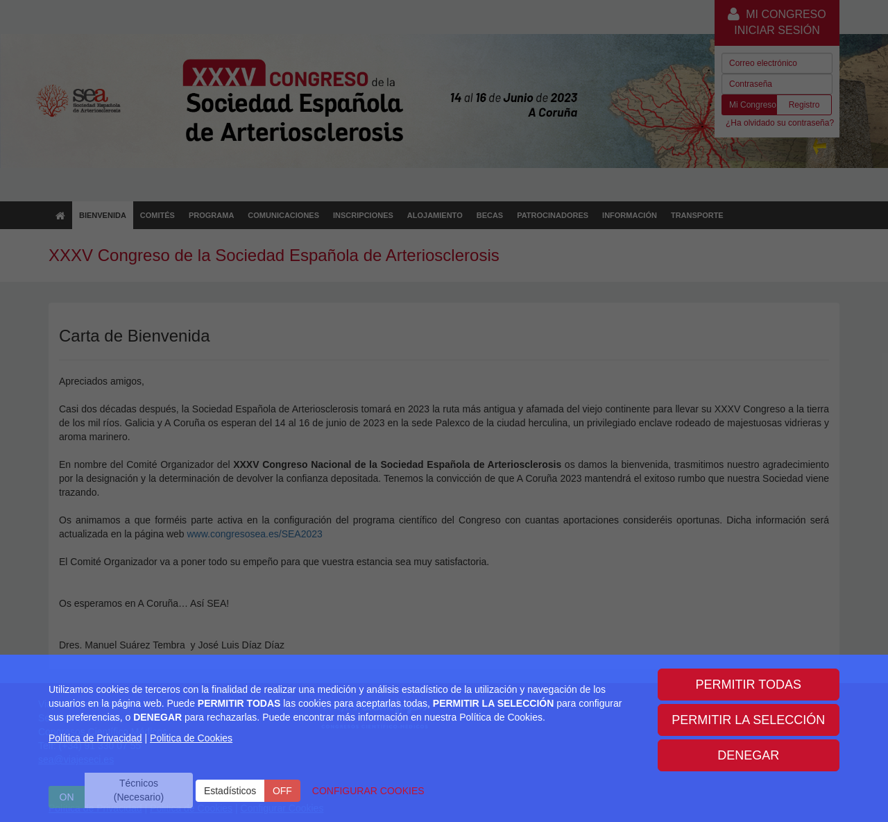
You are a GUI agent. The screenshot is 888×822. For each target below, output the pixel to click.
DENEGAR (748, 755)
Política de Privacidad (95, 738)
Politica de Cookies (191, 738)
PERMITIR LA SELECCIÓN (748, 720)
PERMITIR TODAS (748, 684)
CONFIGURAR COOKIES (368, 790)
